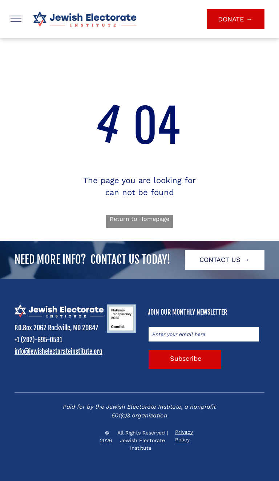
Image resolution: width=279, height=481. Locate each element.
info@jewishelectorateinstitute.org (58, 351)
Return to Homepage (139, 218)
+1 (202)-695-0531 (38, 340)
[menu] (16, 18)
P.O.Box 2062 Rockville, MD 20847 (56, 328)
